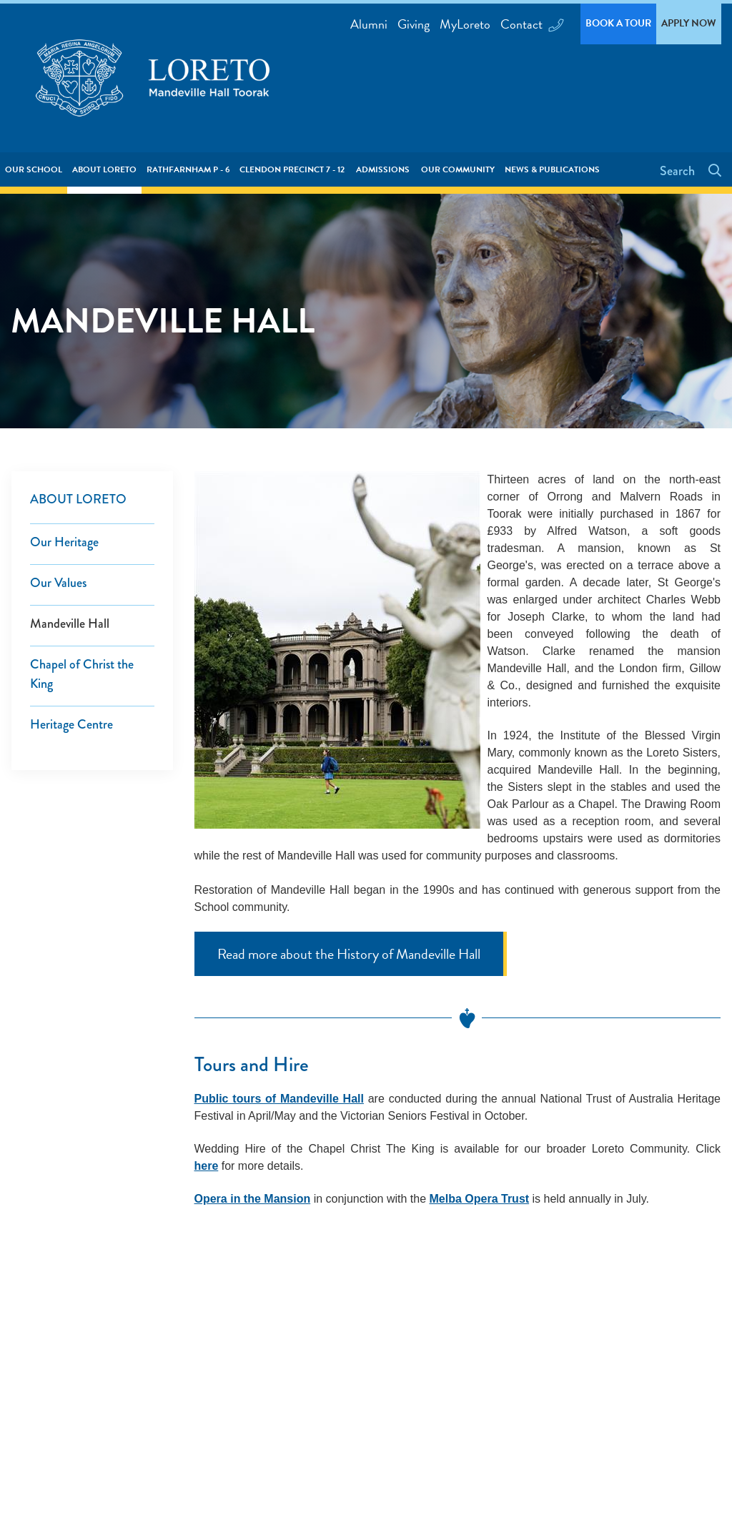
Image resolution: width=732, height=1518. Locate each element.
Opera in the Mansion (252, 1199)
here (206, 1166)
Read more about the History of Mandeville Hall (348, 954)
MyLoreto (465, 24)
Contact (530, 24)
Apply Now (688, 23)
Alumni (368, 24)
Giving (413, 24)
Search (679, 171)
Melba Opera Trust (480, 1199)
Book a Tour (618, 23)
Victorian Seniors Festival (404, 1116)
